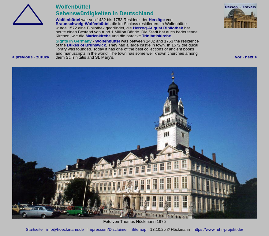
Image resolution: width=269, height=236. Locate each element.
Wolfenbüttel (68, 19)
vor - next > (246, 57)
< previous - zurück (31, 57)
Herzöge (157, 19)
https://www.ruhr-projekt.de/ (218, 229)
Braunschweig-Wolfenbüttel (83, 23)
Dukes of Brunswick (86, 45)
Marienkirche (98, 36)
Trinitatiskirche (156, 36)
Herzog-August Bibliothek (158, 28)
